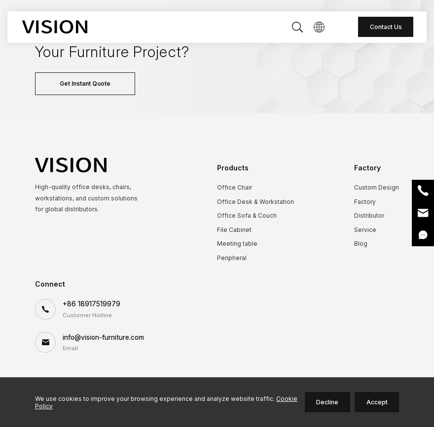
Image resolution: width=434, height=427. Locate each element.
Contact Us (386, 27)
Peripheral (232, 258)
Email (423, 213)
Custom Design (376, 187)
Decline (327, 402)
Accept (377, 402)
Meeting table (237, 243)
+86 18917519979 (91, 304)
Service (365, 229)
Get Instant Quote (85, 83)
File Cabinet (234, 229)
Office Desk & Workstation (255, 201)
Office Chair (234, 187)
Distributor (369, 215)
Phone (423, 191)
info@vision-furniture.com (103, 337)
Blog (360, 243)
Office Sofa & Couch (247, 215)
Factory (365, 201)
